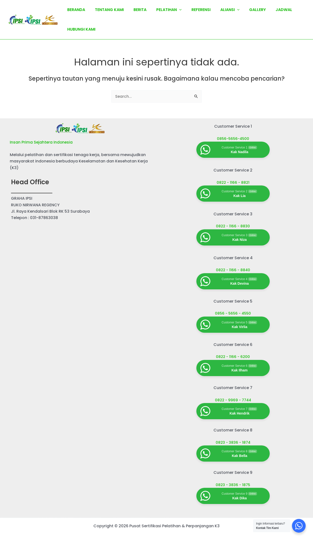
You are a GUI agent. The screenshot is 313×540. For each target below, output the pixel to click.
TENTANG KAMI (106, 9)
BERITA (135, 9)
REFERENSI (192, 9)
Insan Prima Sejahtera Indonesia (42, 143)
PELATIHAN (162, 10)
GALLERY (244, 9)
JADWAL (269, 9)
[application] (172, 10)
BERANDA (75, 9)
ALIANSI (219, 10)
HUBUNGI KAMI (80, 29)
